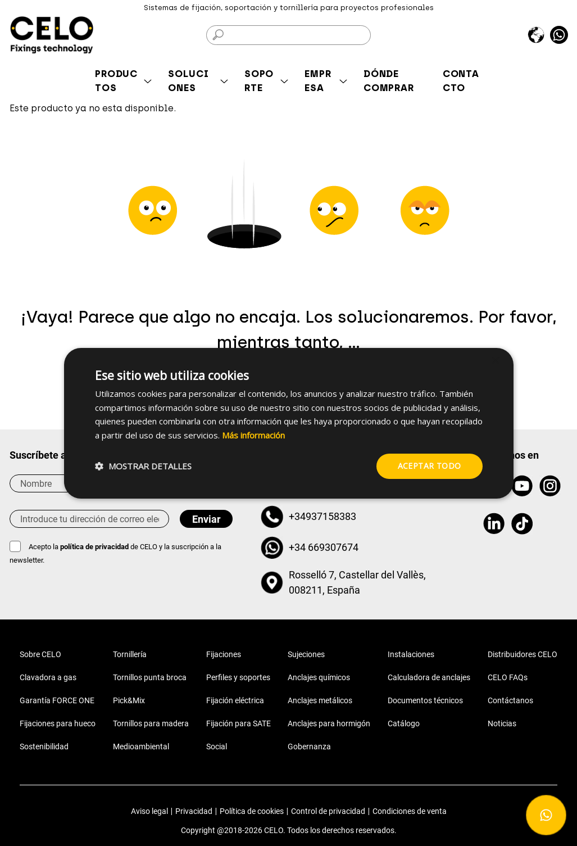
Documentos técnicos (425, 700)
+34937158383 (322, 516)
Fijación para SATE (238, 723)
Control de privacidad (328, 811)
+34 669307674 (323, 547)
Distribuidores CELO (522, 654)
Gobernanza (309, 746)
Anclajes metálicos (320, 700)
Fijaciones (223, 654)
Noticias (502, 723)
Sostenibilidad (44, 746)
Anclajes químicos (319, 677)
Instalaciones (411, 654)
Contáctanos (510, 700)
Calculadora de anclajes (429, 677)
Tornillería (130, 654)
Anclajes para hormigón (329, 723)
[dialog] (289, 422)
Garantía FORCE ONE (57, 700)
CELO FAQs (508, 677)
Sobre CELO (40, 654)
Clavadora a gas (48, 677)
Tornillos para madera (151, 723)
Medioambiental (141, 746)
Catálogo (404, 723)
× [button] (495, 360)
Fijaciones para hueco (58, 723)
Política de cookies (252, 811)
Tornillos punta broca (150, 677)
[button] (143, 466)
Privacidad (193, 811)
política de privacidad (95, 546)
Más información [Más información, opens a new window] (253, 435)
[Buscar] (288, 35)
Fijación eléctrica (235, 700)
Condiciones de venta (409, 811)
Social (216, 746)
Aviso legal (149, 811)
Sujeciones (306, 654)
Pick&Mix (129, 700)
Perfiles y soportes (238, 677)
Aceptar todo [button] (429, 465)
